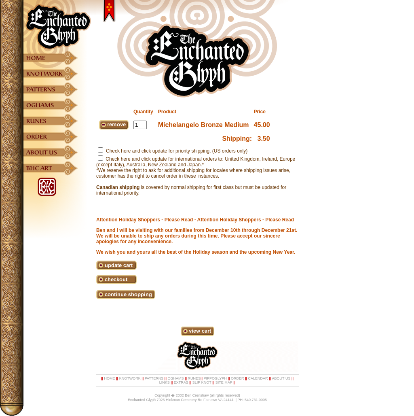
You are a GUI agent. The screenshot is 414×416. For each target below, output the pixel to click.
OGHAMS (175, 378)
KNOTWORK (130, 378)
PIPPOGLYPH (215, 378)
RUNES (194, 378)
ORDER (237, 378)
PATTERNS (154, 378)
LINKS (164, 382)
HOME (109, 378)
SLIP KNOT (201, 382)
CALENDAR (258, 378)
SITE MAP (223, 382)
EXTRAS (181, 382)
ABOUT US (281, 378)
